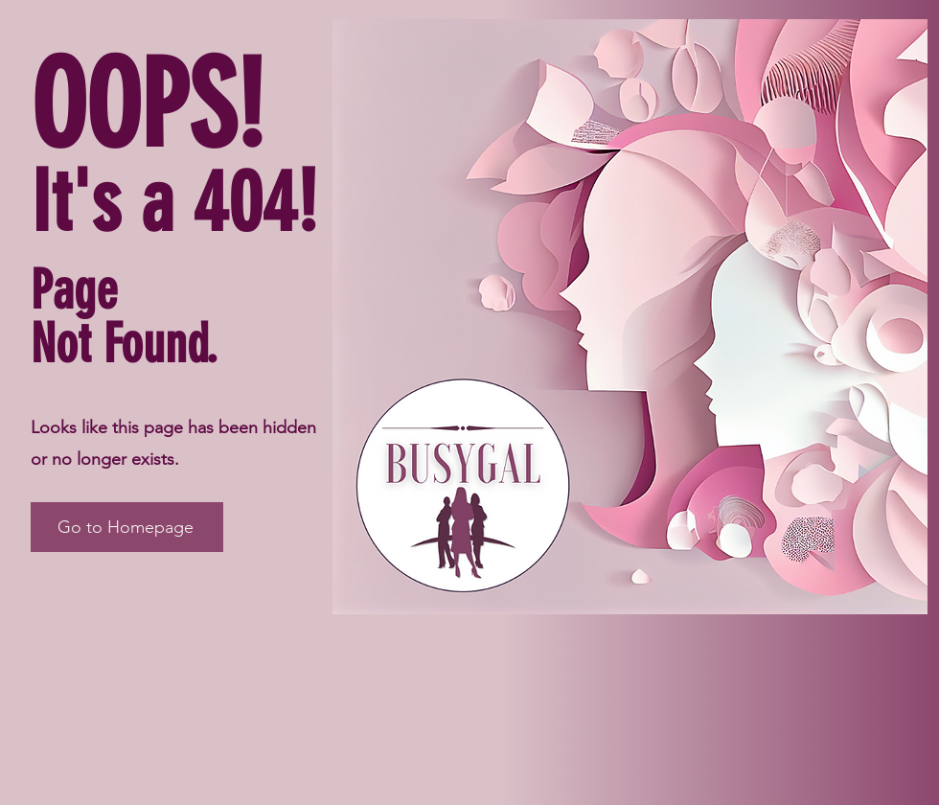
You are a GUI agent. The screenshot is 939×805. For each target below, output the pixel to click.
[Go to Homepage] (127, 527)
